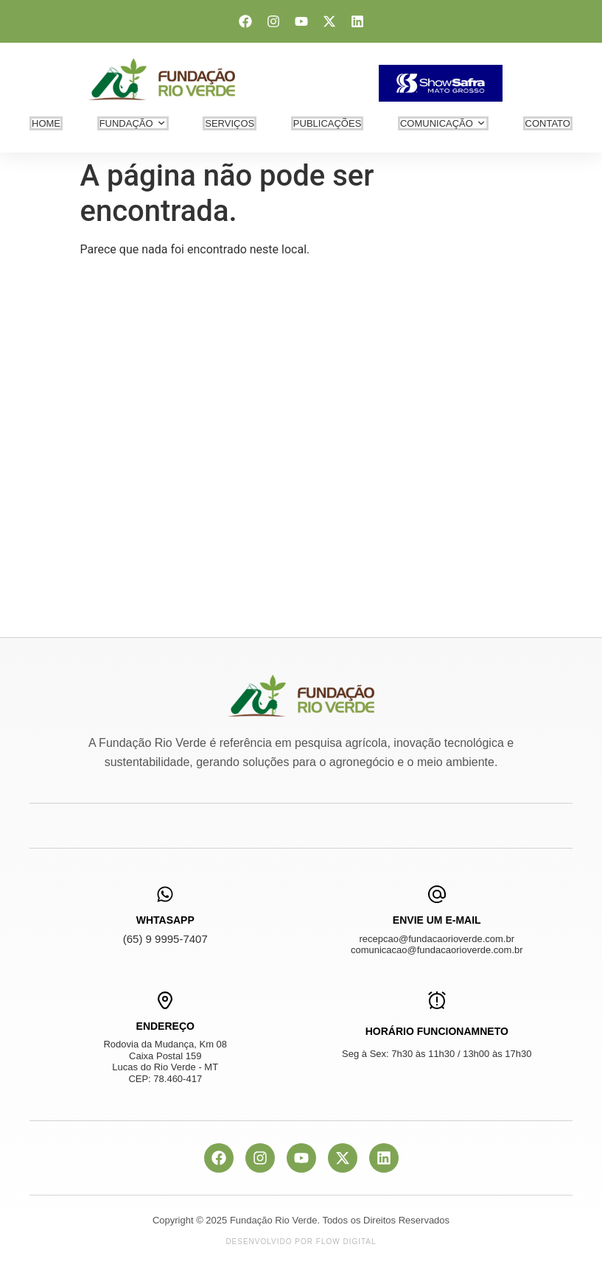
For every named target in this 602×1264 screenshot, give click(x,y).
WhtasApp (165, 920)
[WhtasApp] (165, 894)
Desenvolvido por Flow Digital (300, 1241)
